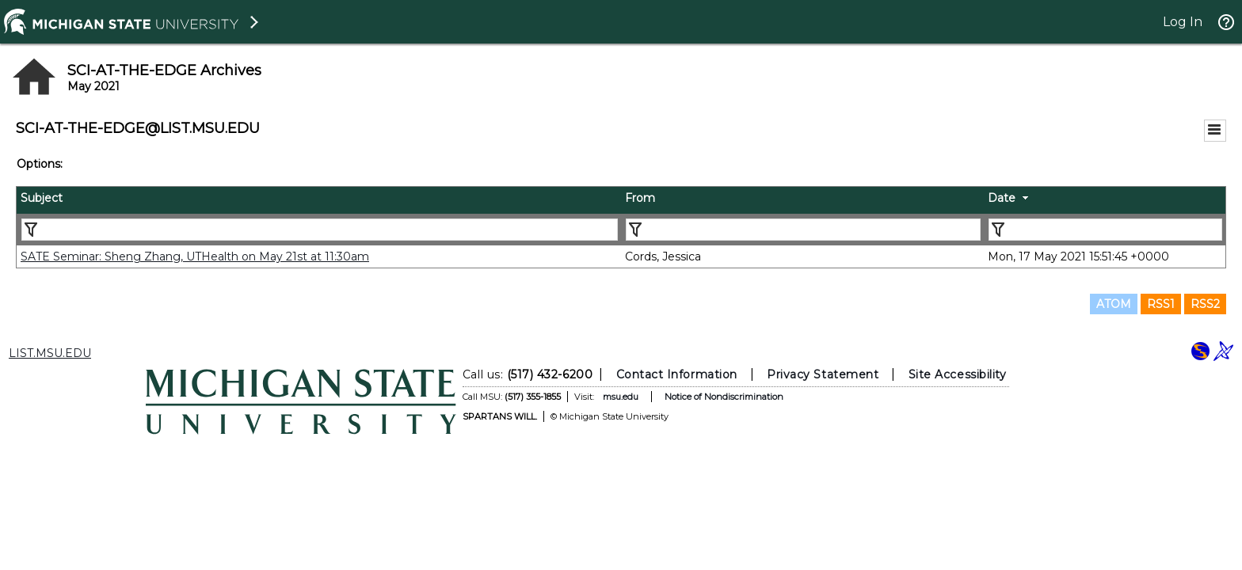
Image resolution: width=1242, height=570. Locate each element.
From (640, 198)
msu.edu (620, 396)
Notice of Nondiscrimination (724, 396)
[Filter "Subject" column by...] (319, 229)
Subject (42, 198)
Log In (1182, 21)
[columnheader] (319, 200)
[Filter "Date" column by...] (1105, 229)
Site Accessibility (958, 374)
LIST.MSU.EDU (50, 353)
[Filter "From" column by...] (803, 229)
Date (1001, 198)
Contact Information (676, 374)
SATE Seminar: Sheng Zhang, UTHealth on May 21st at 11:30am (195, 256)
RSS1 (1161, 304)
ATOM (1113, 304)
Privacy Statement (822, 374)
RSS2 (1205, 304)
